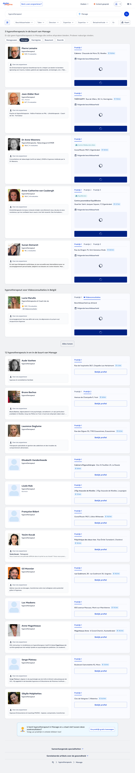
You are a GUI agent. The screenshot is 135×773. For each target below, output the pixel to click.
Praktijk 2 (87, 190)
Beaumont (49, 40)
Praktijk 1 (78, 47)
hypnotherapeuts (65, 762)
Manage (24, 40)
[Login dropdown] (118, 4)
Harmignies (36, 40)
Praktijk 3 (97, 190)
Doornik (60, 40)
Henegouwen (11, 40)
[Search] (126, 14)
